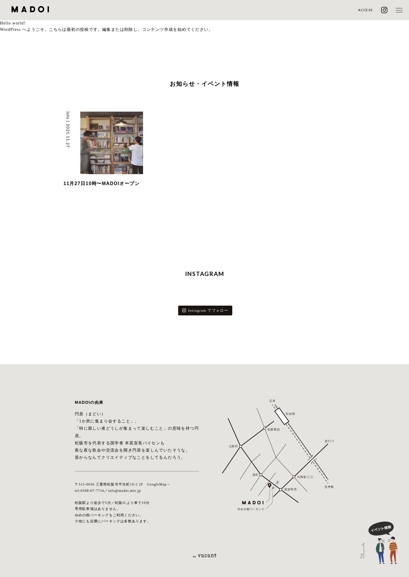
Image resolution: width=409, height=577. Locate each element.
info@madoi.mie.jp (124, 491)
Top (361, 555)
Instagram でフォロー (205, 310)
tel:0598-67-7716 (89, 491)
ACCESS (365, 10)
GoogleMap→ (158, 484)
